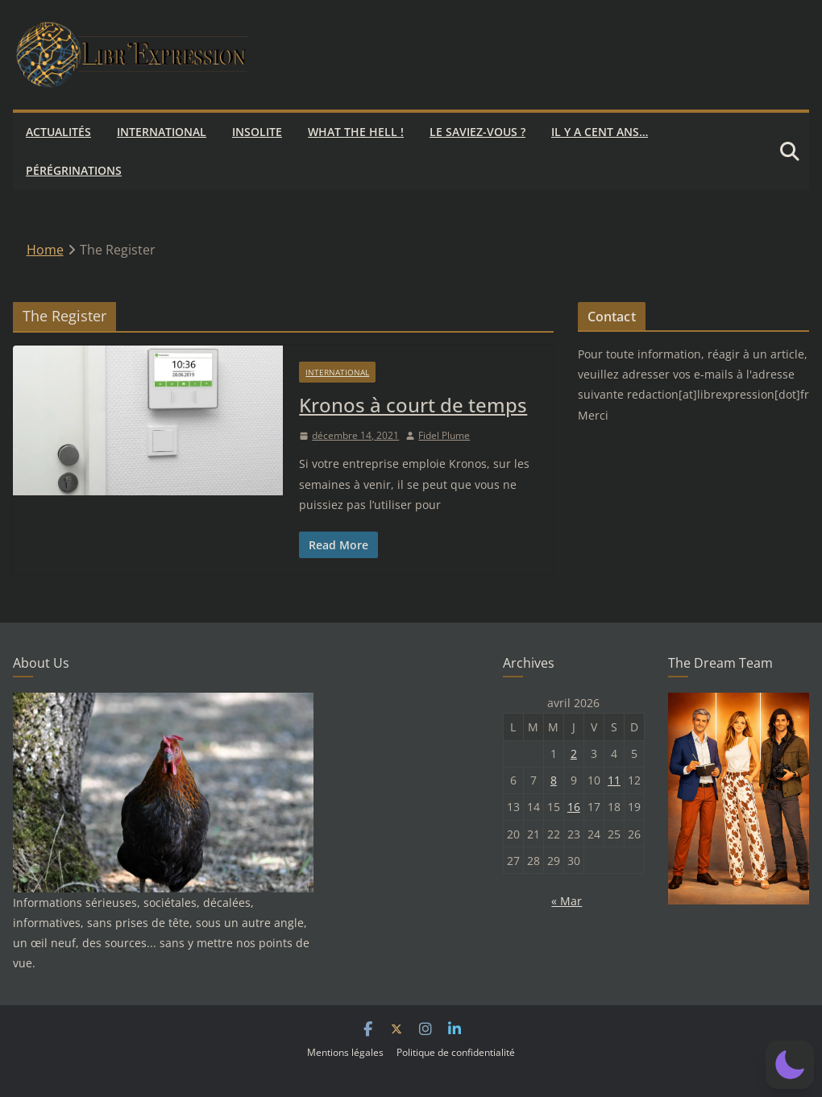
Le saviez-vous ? (477, 131)
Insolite (257, 131)
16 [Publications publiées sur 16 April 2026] (573, 806)
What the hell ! (356, 131)
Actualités (58, 131)
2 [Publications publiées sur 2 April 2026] (574, 753)
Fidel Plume (444, 435)
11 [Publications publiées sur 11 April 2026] (614, 780)
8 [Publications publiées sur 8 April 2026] (553, 780)
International (161, 131)
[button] (790, 1065)
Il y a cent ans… (599, 131)
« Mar (566, 901)
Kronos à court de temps (413, 404)
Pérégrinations (74, 170)
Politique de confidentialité (455, 1052)
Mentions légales (345, 1052)
